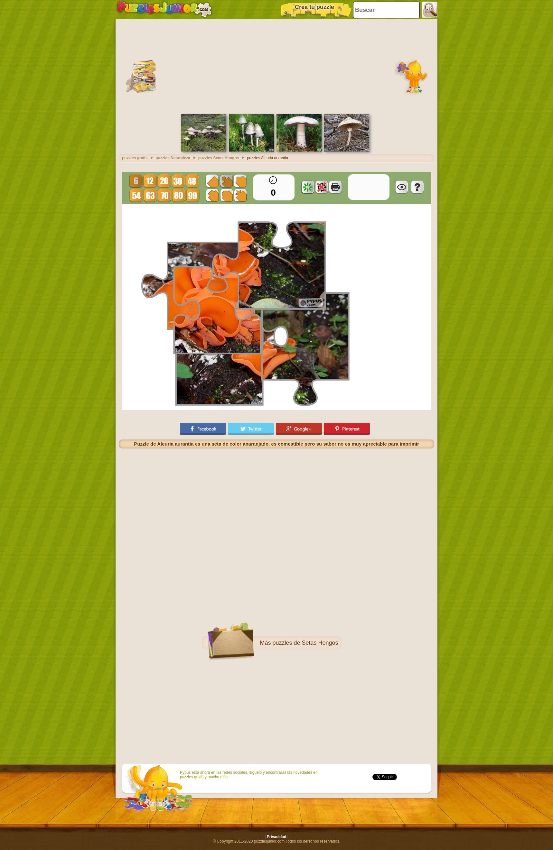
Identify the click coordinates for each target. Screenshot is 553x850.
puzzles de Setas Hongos (305, 643)
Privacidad (276, 837)
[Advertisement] (276, 66)
